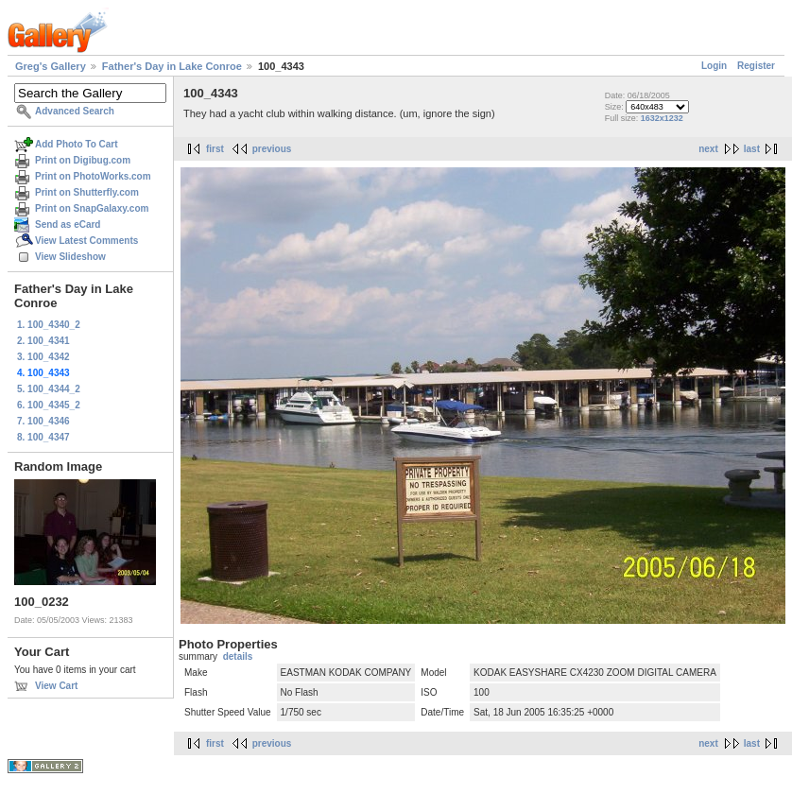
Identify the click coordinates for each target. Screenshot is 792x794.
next (708, 149)
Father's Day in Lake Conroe (172, 66)
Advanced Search (74, 111)
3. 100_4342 (43, 357)
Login (714, 65)
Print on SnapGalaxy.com (91, 208)
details (238, 656)
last (752, 149)
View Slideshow (70, 256)
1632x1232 (662, 118)
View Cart (56, 686)
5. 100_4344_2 (48, 389)
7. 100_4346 (43, 421)
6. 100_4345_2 (48, 405)
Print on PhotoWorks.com (93, 176)
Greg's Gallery (50, 66)
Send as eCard (67, 224)
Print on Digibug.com (82, 160)
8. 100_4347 (43, 437)
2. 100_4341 (43, 341)
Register (756, 65)
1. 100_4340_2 (48, 324)
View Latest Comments (86, 240)
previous (272, 149)
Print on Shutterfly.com (87, 192)
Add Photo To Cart (76, 144)
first (215, 149)
